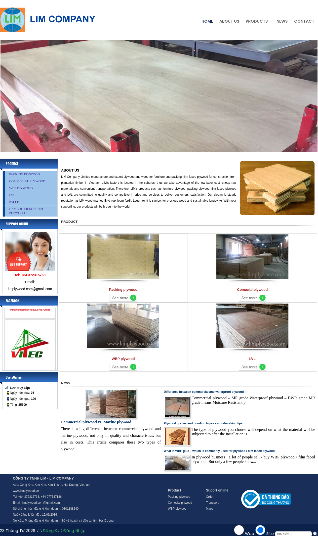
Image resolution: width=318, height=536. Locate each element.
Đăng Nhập (74, 531)
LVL (12, 195)
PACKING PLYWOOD (24, 174)
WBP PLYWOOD (21, 188)
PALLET (15, 202)
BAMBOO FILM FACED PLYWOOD (26, 211)
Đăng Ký (51, 531)
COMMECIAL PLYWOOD (27, 181)
